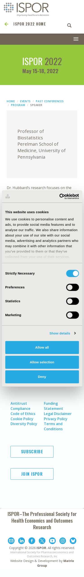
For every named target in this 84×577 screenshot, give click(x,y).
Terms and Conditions (53, 426)
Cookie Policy (22, 418)
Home (11, 101)
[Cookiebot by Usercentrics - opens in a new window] (60, 196)
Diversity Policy (24, 423)
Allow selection (42, 362)
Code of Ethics (23, 413)
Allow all (42, 347)
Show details (60, 333)
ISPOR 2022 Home (29, 24)
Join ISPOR (32, 474)
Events (25, 101)
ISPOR (41, 548)
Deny (42, 377)
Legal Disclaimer (58, 413)
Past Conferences (50, 101)
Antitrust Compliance (20, 406)
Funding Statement (53, 406)
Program (18, 105)
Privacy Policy (55, 418)
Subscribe (32, 451)
